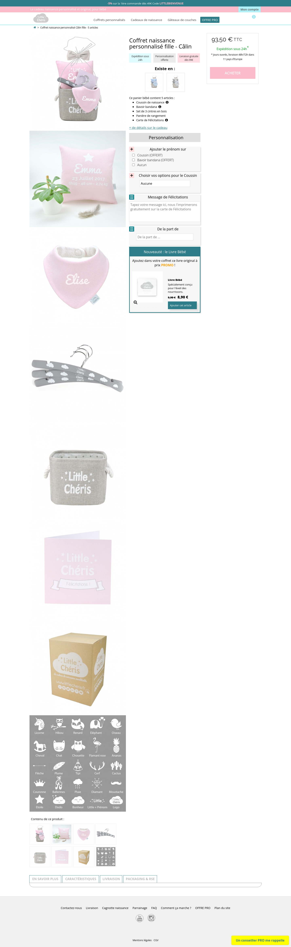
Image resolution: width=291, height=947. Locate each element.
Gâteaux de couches (182, 20)
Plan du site (222, 908)
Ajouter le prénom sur (168, 149)
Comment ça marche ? (176, 908)
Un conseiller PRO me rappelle (260, 940)
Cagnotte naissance (115, 908)
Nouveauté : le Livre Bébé (165, 251)
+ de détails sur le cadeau (148, 127)
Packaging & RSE (140, 879)
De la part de (167, 228)
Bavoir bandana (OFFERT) (155, 160)
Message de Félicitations (168, 197)
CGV (156, 940)
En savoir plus (45, 879)
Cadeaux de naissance (146, 20)
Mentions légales (142, 940)
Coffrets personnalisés (109, 20)
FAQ (154, 908)
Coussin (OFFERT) (149, 155)
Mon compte (249, 9)
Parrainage (140, 908)
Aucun (142, 165)
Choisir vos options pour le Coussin (168, 175)
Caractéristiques (80, 879)
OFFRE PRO (210, 20)
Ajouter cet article (181, 305)
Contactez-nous (71, 908)
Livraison (111, 879)
